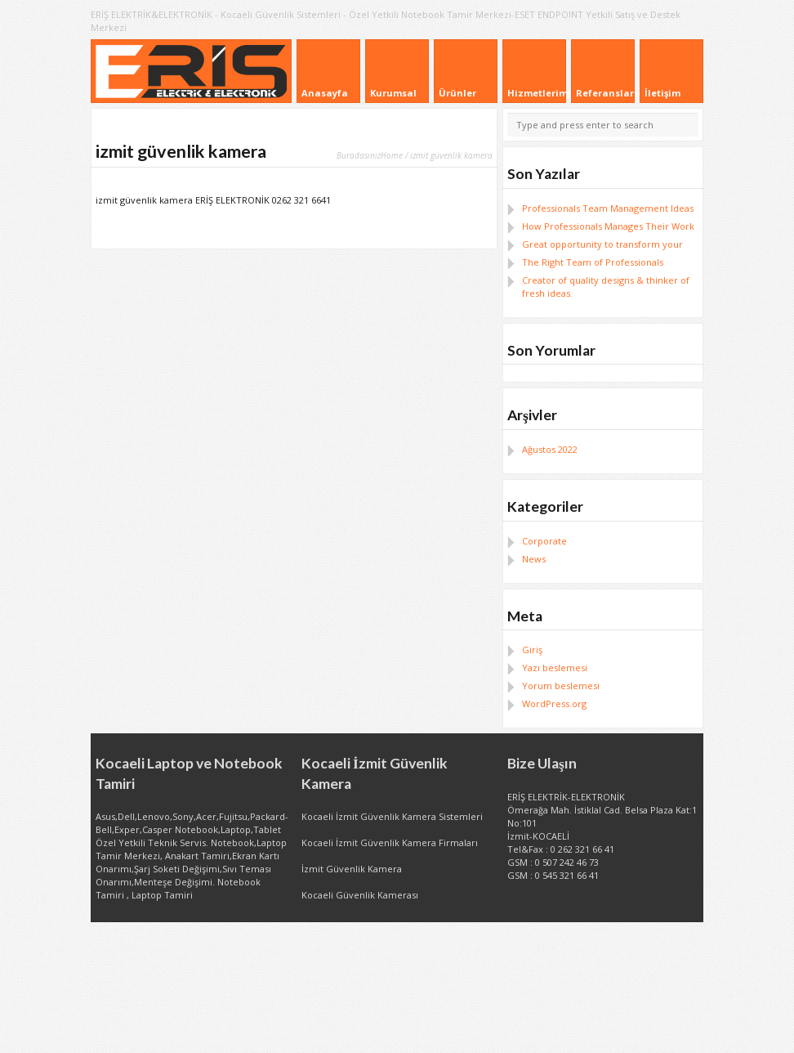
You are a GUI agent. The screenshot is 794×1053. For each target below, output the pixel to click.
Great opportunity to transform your (602, 244)
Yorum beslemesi (561, 685)
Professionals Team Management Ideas (608, 208)
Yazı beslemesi (554, 667)
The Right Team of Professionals (592, 262)
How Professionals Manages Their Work (608, 226)
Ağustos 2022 (550, 449)
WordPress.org (554, 703)
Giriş (532, 649)
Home (392, 155)
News (534, 559)
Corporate (544, 541)
